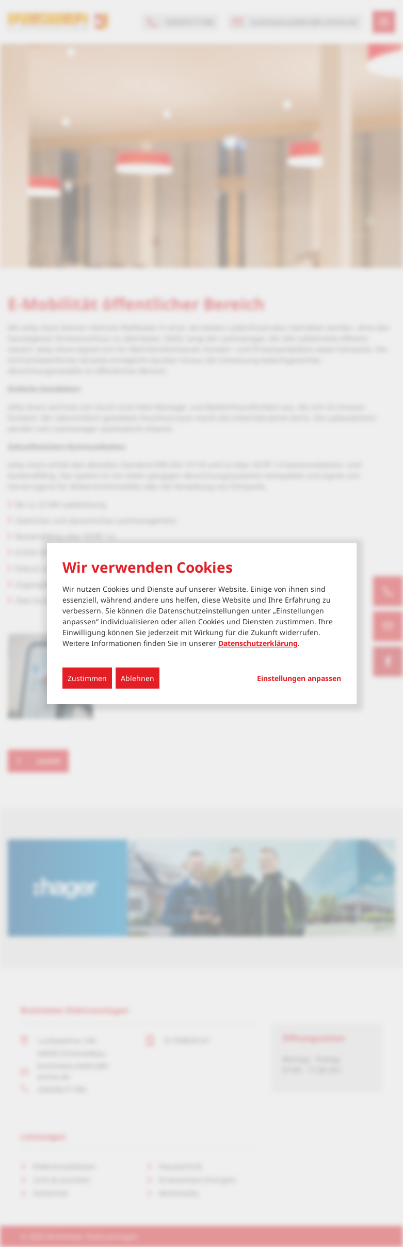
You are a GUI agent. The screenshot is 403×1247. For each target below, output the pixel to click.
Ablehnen (137, 678)
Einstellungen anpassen (299, 678)
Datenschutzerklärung (258, 643)
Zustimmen (87, 678)
